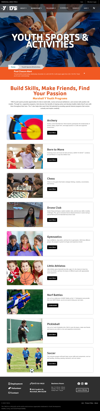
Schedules (64, 8)
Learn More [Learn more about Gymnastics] (52, 247)
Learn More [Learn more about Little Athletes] (52, 278)
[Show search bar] (94, 8)
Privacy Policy (89, 403)
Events (76, 8)
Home (13, 67)
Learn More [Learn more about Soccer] (52, 363)
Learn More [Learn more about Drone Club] (52, 220)
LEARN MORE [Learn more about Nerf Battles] (53, 305)
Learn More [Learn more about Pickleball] (52, 334)
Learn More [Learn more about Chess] (52, 189)
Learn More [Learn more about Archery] (52, 133)
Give (86, 8)
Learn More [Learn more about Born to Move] (52, 160)
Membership (36, 8)
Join (81, 2)
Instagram (83, 383)
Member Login (91, 2)
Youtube (86, 383)
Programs (51, 8)
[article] (50, 73)
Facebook (79, 383)
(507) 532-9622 (38, 383)
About (23, 8)
